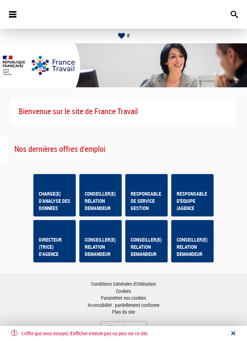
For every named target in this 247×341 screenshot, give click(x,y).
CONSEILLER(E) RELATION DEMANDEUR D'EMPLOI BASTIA (100, 254)
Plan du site (123, 312)
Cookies (123, 291)
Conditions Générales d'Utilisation (123, 284)
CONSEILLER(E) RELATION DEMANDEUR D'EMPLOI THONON (192, 254)
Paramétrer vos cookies (123, 298)
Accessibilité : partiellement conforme (123, 305)
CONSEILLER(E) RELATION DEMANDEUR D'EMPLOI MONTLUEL (146, 254)
